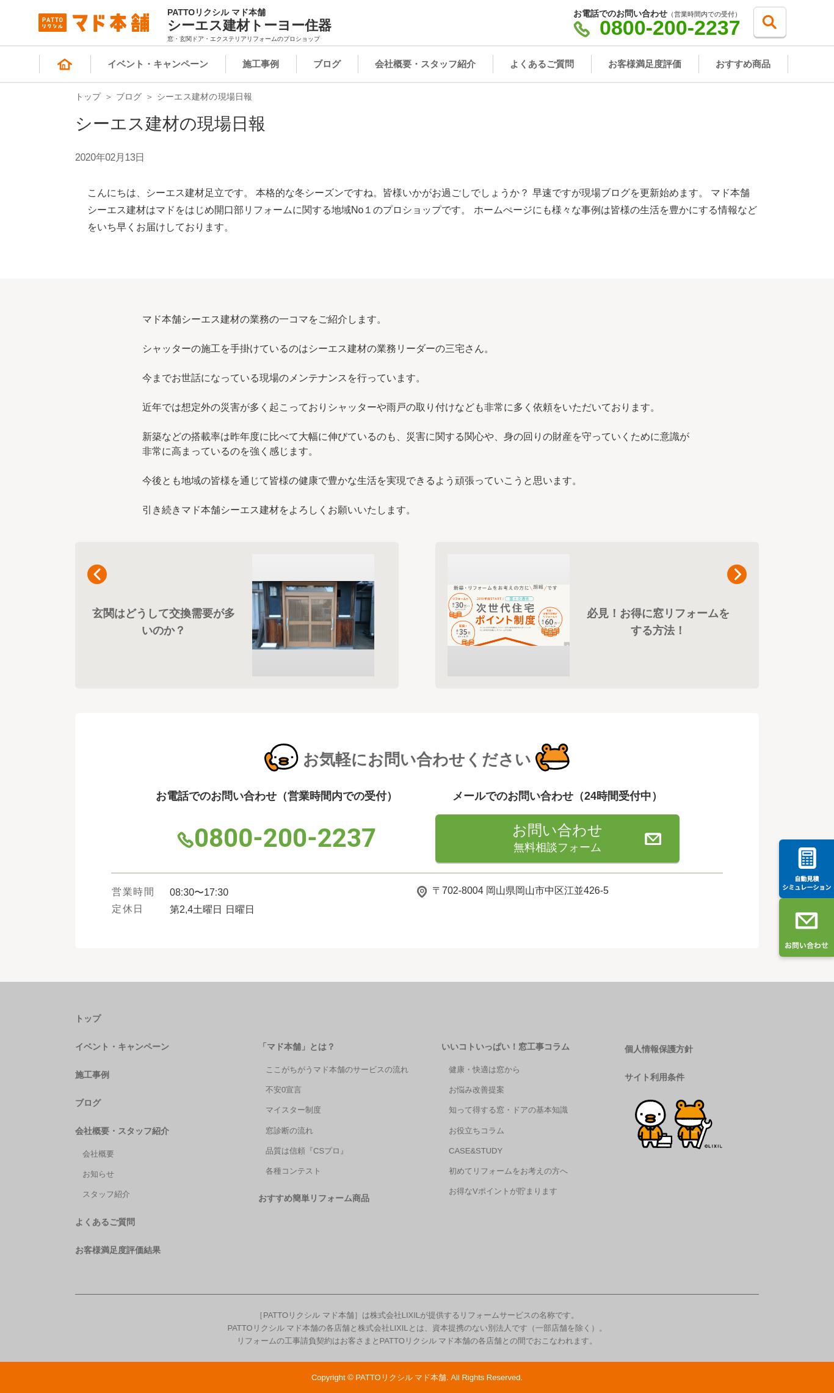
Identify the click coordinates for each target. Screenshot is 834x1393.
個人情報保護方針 (659, 1049)
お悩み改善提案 (476, 1089)
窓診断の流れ (289, 1130)
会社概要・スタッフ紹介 (425, 64)
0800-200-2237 (657, 27)
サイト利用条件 (654, 1077)
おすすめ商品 (743, 64)
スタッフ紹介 (106, 1194)
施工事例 (260, 64)
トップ (88, 96)
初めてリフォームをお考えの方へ (508, 1170)
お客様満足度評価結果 (118, 1250)
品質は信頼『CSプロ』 (307, 1150)
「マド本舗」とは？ (296, 1046)
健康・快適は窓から (484, 1069)
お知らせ (98, 1174)
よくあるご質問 (542, 64)
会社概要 (98, 1153)
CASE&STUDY (475, 1150)
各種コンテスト (293, 1170)
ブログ (327, 64)
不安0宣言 (284, 1089)
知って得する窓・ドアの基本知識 (508, 1109)
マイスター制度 (293, 1109)
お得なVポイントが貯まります (503, 1191)
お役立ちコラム (476, 1130)
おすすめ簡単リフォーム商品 (313, 1198)
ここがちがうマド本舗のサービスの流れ (337, 1069)
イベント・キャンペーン (157, 64)
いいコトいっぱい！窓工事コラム (505, 1046)
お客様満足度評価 (644, 64)
